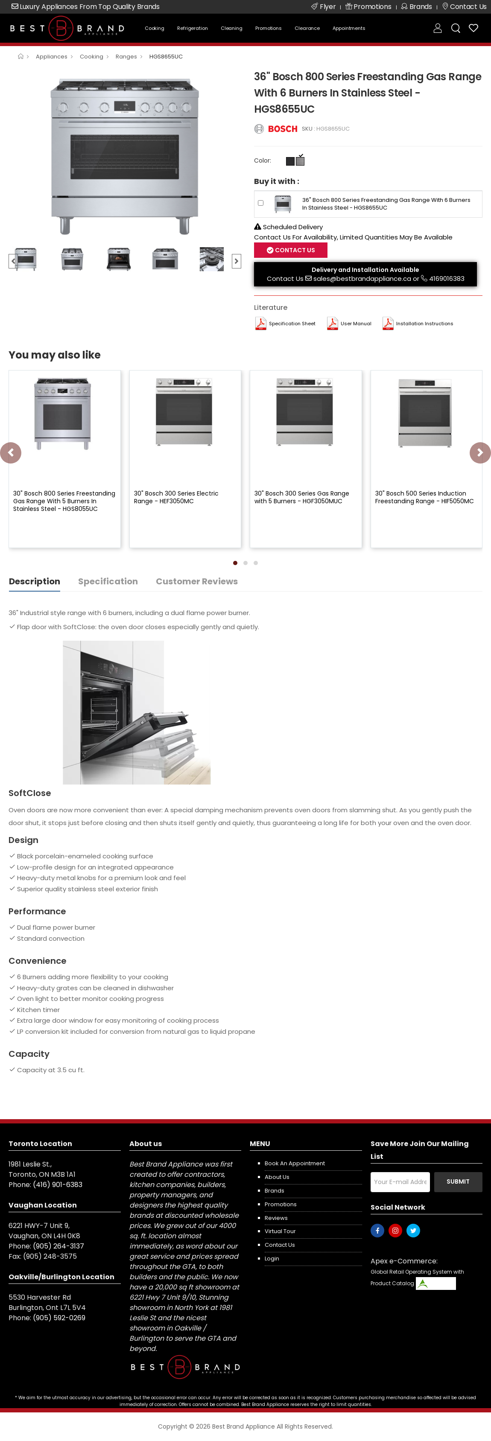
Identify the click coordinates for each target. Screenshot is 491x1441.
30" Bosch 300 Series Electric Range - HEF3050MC (176, 497)
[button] (235, 563)
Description (34, 581)
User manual (356, 323)
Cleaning (232, 28)
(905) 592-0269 (59, 1318)
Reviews (276, 1218)
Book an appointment (295, 1163)
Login (272, 1258)
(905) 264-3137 (58, 1246)
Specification (108, 581)
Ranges (126, 57)
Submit (458, 1181)
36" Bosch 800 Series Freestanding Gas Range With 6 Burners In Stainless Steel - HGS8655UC (386, 204)
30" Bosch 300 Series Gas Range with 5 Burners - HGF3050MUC (301, 497)
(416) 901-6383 (57, 1185)
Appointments (349, 28)
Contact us (280, 1245)
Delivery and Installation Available (365, 269)
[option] (125, 155)
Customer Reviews (197, 581)
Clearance (307, 28)
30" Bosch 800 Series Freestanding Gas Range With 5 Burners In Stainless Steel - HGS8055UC (64, 501)
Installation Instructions (424, 323)
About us (277, 1177)
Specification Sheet (292, 323)
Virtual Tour (280, 1231)
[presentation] (10, 453)
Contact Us (294, 250)
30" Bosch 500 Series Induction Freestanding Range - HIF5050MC (424, 497)
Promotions (268, 28)
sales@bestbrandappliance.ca (362, 278)
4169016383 (447, 278)
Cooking (154, 28)
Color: (262, 160)
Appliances (51, 57)
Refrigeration (192, 28)
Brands (274, 1191)
